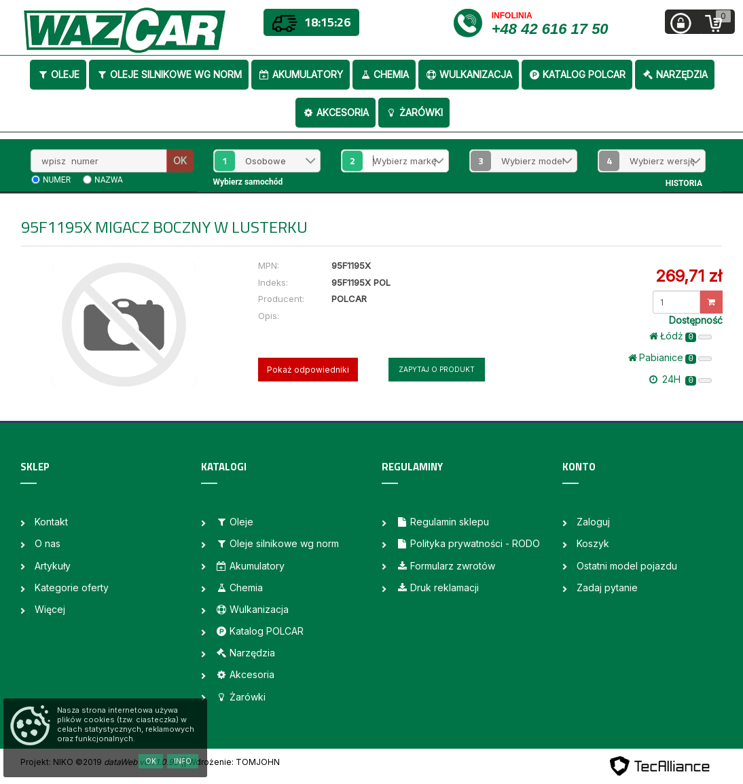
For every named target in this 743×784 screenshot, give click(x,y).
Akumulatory (300, 74)
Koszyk (593, 543)
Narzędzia (675, 74)
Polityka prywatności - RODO (468, 543)
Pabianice (670, 358)
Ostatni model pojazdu (627, 566)
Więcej (50, 609)
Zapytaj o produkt (437, 369)
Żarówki (414, 112)
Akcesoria (335, 112)
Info (183, 761)
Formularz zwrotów (445, 566)
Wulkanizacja (468, 74)
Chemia (384, 74)
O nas (47, 543)
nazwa (108, 180)
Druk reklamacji (437, 587)
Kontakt (51, 521)
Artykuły (53, 566)
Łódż (680, 336)
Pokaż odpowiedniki (308, 370)
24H (680, 379)
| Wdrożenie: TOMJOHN (231, 762)
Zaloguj (593, 521)
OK (180, 160)
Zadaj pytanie (607, 587)
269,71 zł (688, 276)
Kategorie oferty (72, 587)
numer (57, 180)
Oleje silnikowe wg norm (169, 74)
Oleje (58, 74)
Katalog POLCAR (577, 74)
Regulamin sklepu (442, 521)
